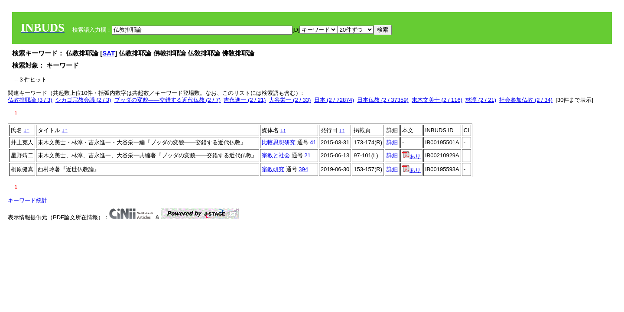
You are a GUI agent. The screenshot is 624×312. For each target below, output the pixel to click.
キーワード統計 (27, 200)
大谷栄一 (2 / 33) (290, 100)
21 (307, 155)
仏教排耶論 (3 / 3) (30, 100)
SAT (108, 53)
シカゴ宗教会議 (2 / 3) (83, 100)
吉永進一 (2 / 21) (245, 100)
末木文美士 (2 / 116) (437, 100)
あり (411, 156)
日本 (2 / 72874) (334, 100)
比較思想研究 (279, 142)
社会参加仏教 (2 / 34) (525, 100)
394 (303, 169)
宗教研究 (273, 169)
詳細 (392, 142)
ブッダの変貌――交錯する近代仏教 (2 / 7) (167, 100)
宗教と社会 (276, 155)
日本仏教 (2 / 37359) (383, 100)
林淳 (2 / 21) (480, 100)
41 (313, 142)
